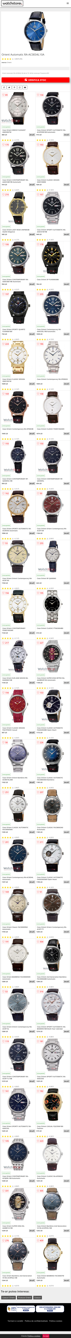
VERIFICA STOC (35, 80)
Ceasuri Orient (8, 1297)
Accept (46, 1336)
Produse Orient (24, 1297)
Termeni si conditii (15, 1321)
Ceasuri (37, 1297)
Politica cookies (55, 1321)
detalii (32, 135)
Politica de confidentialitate (36, 1321)
